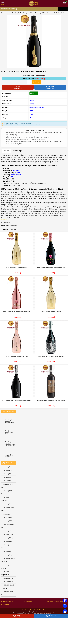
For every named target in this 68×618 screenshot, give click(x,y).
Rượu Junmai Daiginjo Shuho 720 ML (9, 432)
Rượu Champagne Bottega (27, 13)
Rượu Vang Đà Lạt (8, 521)
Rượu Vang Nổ (16, 175)
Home (3, 13)
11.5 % (31, 111)
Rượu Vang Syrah (8, 581)
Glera (31, 118)
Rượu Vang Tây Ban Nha (7, 485)
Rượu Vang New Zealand (6, 492)
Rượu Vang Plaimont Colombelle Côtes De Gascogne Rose (10, 443)
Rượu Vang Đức (7, 504)
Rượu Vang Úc (7, 477)
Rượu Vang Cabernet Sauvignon (8, 559)
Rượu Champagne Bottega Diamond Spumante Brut (17, 400)
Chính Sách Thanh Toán (7, 593)
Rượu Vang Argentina (5, 498)
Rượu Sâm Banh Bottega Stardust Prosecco (51, 356)
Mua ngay (36, 82)
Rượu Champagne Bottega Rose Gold (17, 356)
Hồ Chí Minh (51, 616)
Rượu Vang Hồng (7, 538)
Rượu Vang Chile (7, 470)
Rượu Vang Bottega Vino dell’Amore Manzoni (16, 312)
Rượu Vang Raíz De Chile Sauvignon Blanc (9, 421)
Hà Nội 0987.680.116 (18, 87)
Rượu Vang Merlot (8, 578)
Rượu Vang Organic (8, 555)
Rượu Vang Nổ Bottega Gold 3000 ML (17, 267)
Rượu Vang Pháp (7, 474)
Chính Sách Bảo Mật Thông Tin (7, 586)
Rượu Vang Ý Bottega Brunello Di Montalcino (51, 400)
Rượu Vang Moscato (5, 546)
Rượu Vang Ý (15, 13)
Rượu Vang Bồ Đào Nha (7, 509)
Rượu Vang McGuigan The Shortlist (9, 455)
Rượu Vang (8, 13)
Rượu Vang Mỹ (7, 480)
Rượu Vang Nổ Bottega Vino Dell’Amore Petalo (51, 267)
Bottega (31, 104)
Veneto (31, 100)
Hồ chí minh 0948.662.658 (50, 87)
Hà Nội (17, 616)
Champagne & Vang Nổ (36, 107)
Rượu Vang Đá (7, 551)
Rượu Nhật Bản (7, 517)
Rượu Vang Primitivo (5, 566)
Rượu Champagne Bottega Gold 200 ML (51, 312)
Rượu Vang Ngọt (7, 541)
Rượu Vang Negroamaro (5, 573)
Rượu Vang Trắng (8, 534)
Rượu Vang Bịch (7, 514)
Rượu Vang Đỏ (7, 531)
